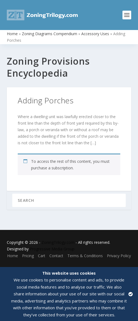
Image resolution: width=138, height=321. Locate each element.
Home (12, 33)
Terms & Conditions (85, 255)
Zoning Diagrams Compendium (49, 33)
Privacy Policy (119, 255)
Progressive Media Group (52, 248)
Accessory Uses (95, 33)
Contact (56, 255)
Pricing (28, 255)
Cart (41, 255)
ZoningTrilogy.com (57, 242)
